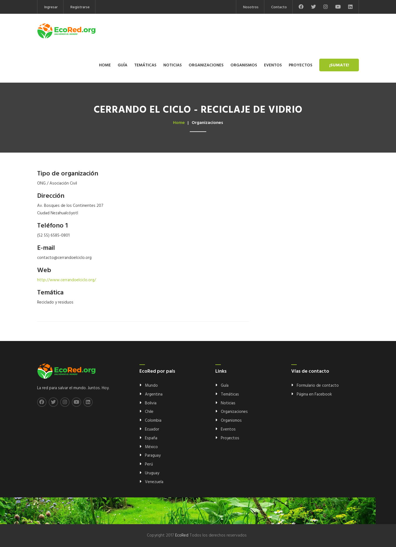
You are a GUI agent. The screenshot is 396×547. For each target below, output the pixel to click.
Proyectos (300, 65)
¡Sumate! (339, 65)
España (151, 438)
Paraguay (153, 455)
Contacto (279, 7)
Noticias (172, 65)
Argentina (154, 394)
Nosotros (250, 7)
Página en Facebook (314, 394)
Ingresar (51, 7)
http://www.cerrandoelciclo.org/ (66, 280)
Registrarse (80, 7)
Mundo (151, 385)
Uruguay (152, 473)
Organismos (243, 65)
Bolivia (150, 403)
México (151, 447)
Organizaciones (206, 65)
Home (105, 65)
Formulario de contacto (318, 385)
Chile (149, 411)
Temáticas (145, 65)
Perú (149, 464)
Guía (122, 65)
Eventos (273, 65)
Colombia (153, 420)
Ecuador (152, 429)
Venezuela (154, 482)
